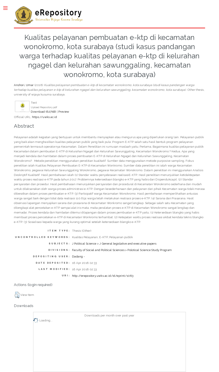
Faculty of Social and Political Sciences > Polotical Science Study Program (122, 250)
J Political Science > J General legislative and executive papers (114, 243)
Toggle (7, 8)
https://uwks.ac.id (44, 117)
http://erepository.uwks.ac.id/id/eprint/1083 (103, 275)
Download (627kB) (43, 111)
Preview (63, 111)
